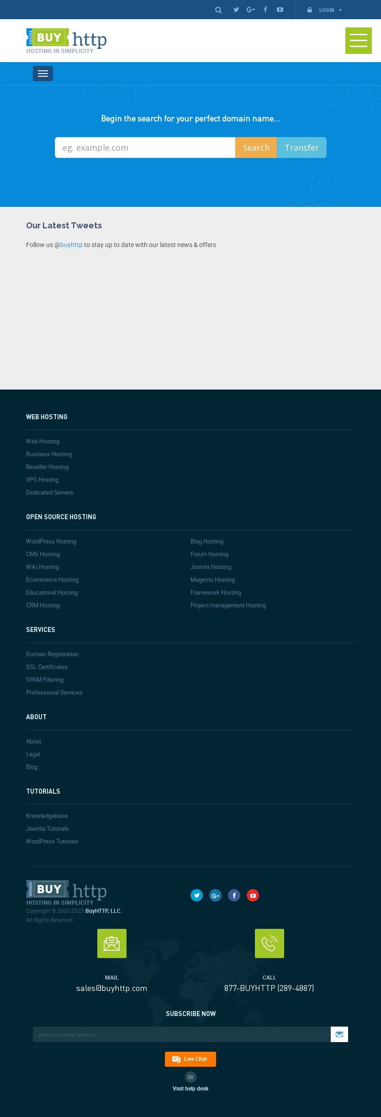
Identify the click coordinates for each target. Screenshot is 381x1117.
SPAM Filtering (45, 679)
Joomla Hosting (210, 567)
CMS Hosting (43, 554)
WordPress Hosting (51, 541)
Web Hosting (42, 441)
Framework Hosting (215, 592)
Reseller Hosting (47, 467)
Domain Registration (52, 654)
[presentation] (199, 182)
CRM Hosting (43, 605)
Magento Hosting (212, 579)
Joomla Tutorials (47, 828)
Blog (31, 767)
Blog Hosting (206, 541)
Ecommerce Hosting (52, 579)
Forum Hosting (209, 554)
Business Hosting (49, 454)
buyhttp (71, 244)
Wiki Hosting (42, 567)
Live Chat (195, 1058)
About (33, 741)
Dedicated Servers (50, 492)
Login (324, 9)
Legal (33, 754)
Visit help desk (190, 1088)
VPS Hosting (42, 479)
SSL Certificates (47, 667)
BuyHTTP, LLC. (103, 910)
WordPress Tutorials (52, 841)
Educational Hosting (52, 592)
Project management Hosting (228, 605)
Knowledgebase (47, 815)
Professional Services (54, 692)
